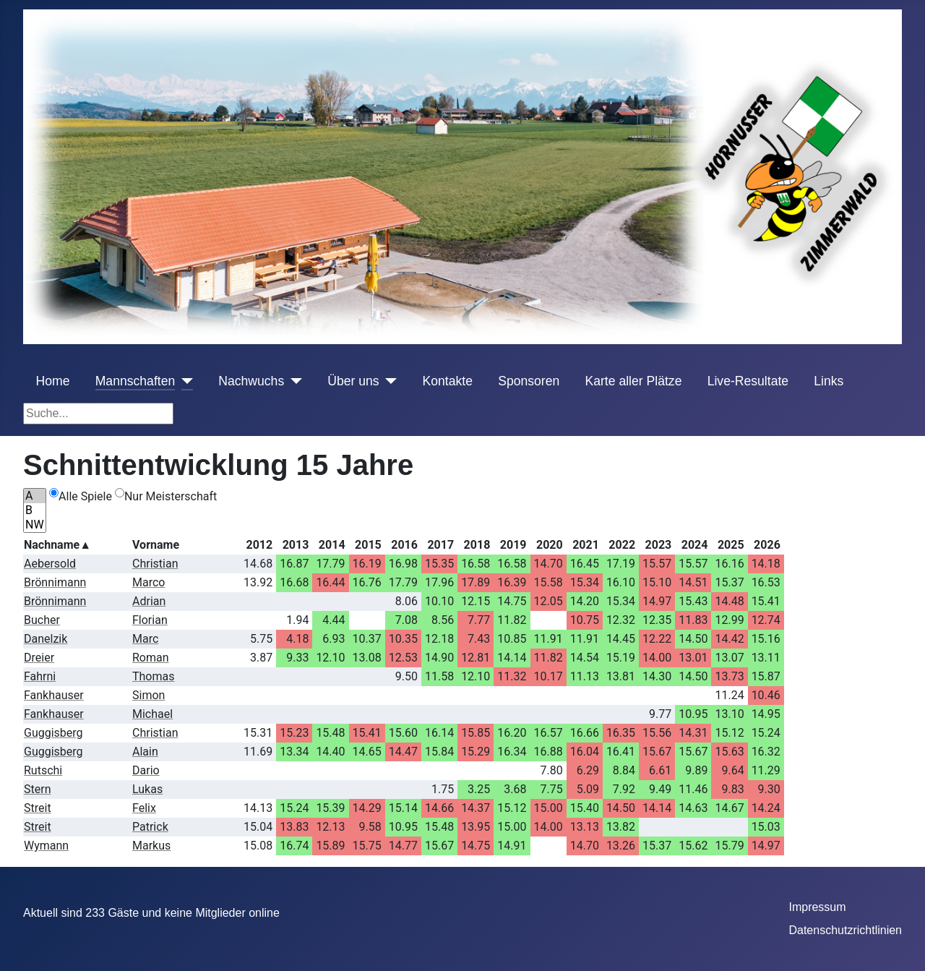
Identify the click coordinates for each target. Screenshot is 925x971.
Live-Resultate (747, 381)
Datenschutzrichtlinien (845, 930)
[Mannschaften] (184, 381)
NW (35, 525)
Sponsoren (528, 381)
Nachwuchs (251, 381)
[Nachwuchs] (293, 381)
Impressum (817, 907)
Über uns (353, 381)
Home (53, 381)
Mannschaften (135, 381)
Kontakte (448, 381)
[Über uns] (388, 381)
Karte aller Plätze (633, 381)
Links (828, 381)
